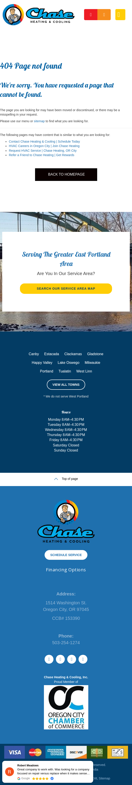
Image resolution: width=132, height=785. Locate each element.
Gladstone (95, 354)
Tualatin (65, 371)
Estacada (51, 354)
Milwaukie (92, 362)
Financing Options (66, 570)
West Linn (84, 371)
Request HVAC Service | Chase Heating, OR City (43, 150)
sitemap (39, 121)
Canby (34, 354)
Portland (46, 371)
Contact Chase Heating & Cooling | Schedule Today (44, 141)
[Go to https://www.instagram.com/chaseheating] (83, 659)
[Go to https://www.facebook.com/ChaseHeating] (71, 659)
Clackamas (73, 354)
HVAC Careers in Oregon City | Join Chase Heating (44, 146)
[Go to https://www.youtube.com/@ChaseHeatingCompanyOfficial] (60, 659)
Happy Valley (42, 362)
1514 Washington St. (66, 602)
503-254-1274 (66, 642)
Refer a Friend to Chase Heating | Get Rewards (41, 155)
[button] (66, 288)
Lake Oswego (68, 362)
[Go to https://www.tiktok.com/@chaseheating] (49, 659)
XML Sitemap (101, 778)
